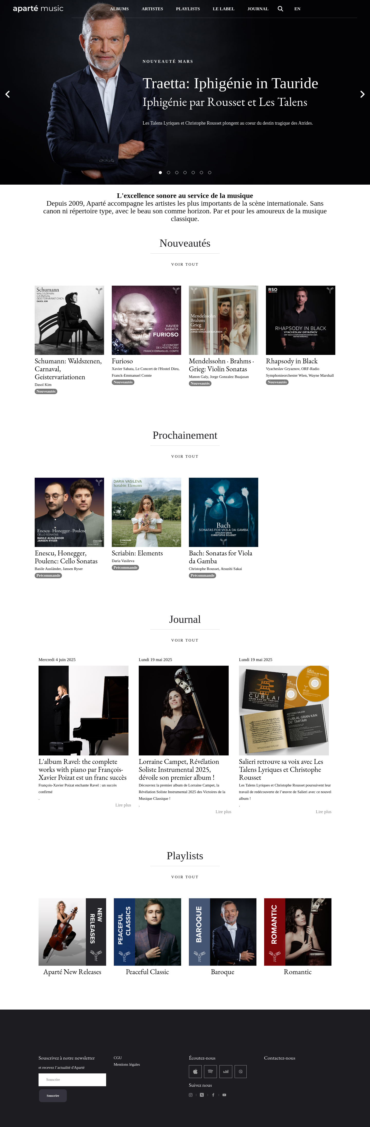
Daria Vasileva (123, 561)
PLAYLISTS (188, 8)
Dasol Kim (43, 385)
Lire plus (123, 805)
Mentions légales (127, 1064)
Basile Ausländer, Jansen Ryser (59, 569)
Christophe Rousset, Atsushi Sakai (215, 569)
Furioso (122, 360)
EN (297, 8)
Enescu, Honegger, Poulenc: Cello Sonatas (66, 556)
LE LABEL (224, 8)
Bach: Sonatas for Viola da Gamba (220, 556)
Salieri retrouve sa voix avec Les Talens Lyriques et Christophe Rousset (281, 769)
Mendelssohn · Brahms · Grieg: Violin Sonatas (221, 364)
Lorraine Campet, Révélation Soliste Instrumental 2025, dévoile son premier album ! (179, 769)
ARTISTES (152, 8)
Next (362, 95)
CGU (118, 1058)
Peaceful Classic (147, 971)
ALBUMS (119, 8)
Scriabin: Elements (137, 552)
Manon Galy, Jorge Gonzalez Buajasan (219, 377)
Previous (7, 95)
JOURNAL (258, 8)
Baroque (222, 971)
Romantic (298, 971)
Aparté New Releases (72, 971)
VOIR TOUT (185, 264)
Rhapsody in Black (292, 360)
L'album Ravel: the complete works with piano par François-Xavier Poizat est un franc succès (82, 769)
